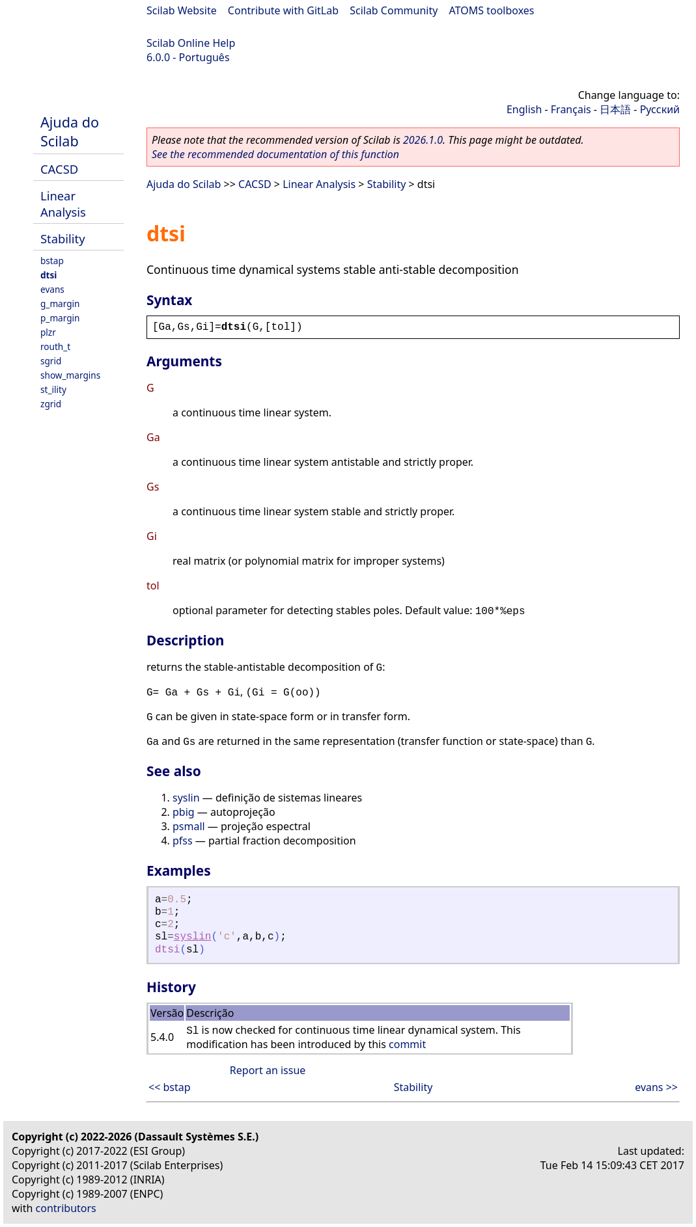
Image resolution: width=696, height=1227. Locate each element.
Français (571, 109)
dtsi (48, 275)
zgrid (50, 404)
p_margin (59, 318)
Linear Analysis (63, 203)
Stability (62, 238)
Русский (660, 109)
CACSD (59, 169)
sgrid (50, 361)
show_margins (70, 375)
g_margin (59, 303)
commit (407, 1044)
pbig (184, 812)
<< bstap (169, 1087)
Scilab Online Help (190, 43)
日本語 (615, 109)
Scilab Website (181, 10)
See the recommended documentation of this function (275, 154)
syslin (186, 797)
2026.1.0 (423, 140)
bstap (52, 260)
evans (52, 289)
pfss (183, 840)
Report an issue (267, 1070)
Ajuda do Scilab (69, 131)
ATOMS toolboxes (492, 10)
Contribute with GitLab (283, 10)
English (524, 109)
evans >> (656, 1087)
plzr (48, 332)
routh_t (55, 346)
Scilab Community (394, 10)
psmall (189, 826)
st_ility (53, 389)
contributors (66, 1208)
